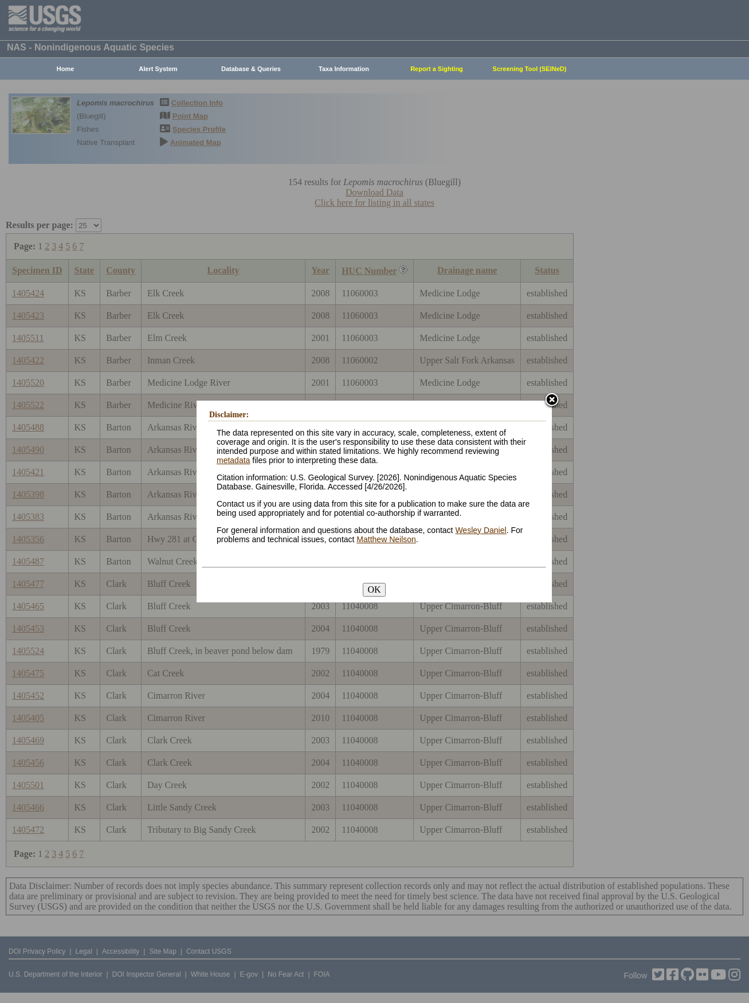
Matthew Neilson (386, 539)
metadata (233, 460)
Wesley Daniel (480, 530)
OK (374, 589)
